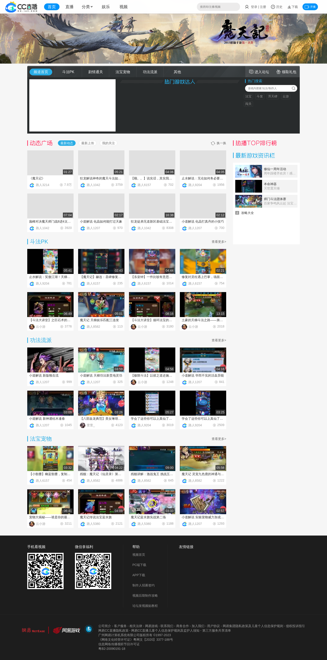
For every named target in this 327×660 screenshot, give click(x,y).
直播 (69, 7)
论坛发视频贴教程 (145, 605)
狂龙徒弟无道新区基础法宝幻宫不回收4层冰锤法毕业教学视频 (152, 221)
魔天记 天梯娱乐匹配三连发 (99, 320)
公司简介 (104, 626)
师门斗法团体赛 (275, 199)
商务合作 (182, 626)
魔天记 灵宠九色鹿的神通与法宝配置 (203, 474)
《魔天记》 (37, 178)
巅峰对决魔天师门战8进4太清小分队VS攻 (50, 221)
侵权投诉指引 (295, 626)
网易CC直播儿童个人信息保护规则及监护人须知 (165, 630)
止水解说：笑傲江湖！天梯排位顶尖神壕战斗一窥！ (50, 277)
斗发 (260, 96)
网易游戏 (151, 626)
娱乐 (106, 7)
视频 (123, 7)
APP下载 (138, 575)
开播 (310, 6)
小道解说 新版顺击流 (44, 375)
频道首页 (41, 72)
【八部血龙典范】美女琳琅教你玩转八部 (101, 418)
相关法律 (135, 626)
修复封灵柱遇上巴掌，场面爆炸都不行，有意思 (203, 277)
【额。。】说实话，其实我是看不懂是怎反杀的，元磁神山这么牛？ (152, 178)
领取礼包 (286, 72)
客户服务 (120, 626)
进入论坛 (259, 72)
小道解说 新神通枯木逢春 (47, 418)
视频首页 (138, 554)
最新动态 (66, 143)
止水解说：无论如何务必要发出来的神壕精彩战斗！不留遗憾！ (203, 178)
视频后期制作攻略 (145, 595)
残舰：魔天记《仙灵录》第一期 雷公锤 (101, 474)
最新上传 (87, 143)
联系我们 (167, 626)
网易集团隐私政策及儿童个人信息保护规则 (253, 626)
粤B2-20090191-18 (111, 648)
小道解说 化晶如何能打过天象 (101, 221)
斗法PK (68, 72)
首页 (52, 7)
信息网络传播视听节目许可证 (119, 644)
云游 (285, 96)
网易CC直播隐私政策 (113, 630)
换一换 (218, 143)
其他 (177, 72)
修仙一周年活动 (275, 169)
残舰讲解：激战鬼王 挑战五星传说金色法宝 (152, 474)
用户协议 (213, 626)
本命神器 (270, 184)
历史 (276, 6)
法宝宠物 (123, 72)
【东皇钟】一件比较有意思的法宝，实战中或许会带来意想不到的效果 (152, 277)
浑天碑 (272, 96)
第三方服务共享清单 (216, 630)
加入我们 (198, 626)
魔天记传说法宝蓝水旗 (96, 517)
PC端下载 (139, 564)
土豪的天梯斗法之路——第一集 (203, 320)
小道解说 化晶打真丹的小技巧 (203, 221)
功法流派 (150, 72)
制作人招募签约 (143, 585)
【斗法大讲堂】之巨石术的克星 (50, 320)
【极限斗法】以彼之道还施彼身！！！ (152, 375)
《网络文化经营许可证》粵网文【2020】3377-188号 (135, 639)
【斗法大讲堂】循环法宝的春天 (152, 320)
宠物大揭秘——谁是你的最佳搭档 (50, 517)
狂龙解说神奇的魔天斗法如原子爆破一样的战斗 (101, 178)
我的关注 (108, 143)
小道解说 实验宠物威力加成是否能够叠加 (203, 517)
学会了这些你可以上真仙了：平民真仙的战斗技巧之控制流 (152, 418)
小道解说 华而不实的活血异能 (203, 375)
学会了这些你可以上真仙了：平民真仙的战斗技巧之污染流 (203, 418)
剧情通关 (95, 72)
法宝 (248, 96)
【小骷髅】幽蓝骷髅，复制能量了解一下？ (50, 474)
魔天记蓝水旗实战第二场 (148, 517)
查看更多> (219, 241)
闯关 (248, 104)
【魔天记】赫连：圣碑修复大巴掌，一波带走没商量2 (101, 277)
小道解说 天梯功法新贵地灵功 (101, 375)
